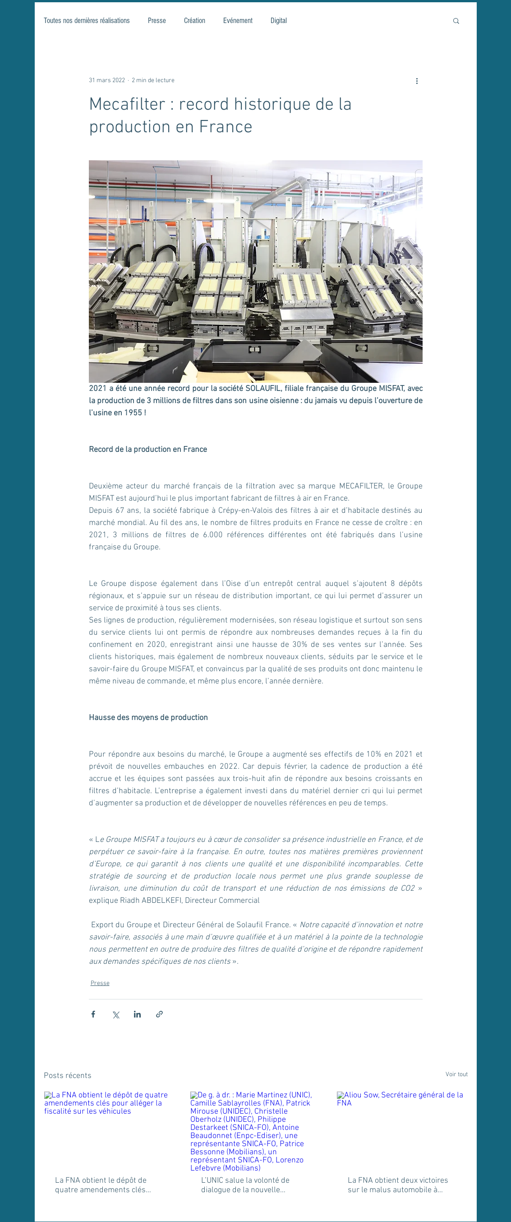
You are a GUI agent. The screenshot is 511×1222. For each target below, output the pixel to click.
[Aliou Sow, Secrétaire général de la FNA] (402, 1128)
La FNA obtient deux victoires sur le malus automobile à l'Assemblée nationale (398, 1185)
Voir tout (457, 1074)
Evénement (238, 20)
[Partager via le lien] (159, 1014)
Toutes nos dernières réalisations (87, 20)
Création (194, 20)
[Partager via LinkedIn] (137, 1014)
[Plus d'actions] (417, 80)
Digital (279, 20)
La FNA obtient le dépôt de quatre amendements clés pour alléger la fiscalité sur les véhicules (107, 1185)
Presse (157, 20)
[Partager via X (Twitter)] (115, 1014)
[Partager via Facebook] (93, 1014)
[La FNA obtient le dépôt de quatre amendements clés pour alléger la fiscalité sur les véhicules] (109, 1128)
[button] (456, 20)
